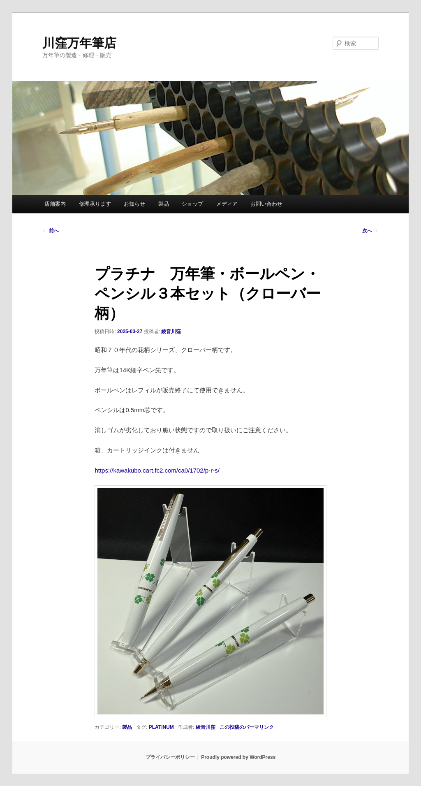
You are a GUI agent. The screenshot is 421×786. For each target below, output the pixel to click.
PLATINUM (161, 727)
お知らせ (134, 204)
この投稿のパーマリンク (247, 727)
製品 (163, 204)
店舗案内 (55, 204)
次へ (370, 231)
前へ (50, 231)
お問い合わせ (266, 204)
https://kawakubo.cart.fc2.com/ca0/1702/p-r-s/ (157, 470)
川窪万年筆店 (79, 43)
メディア (227, 204)
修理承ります (95, 204)
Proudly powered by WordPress (238, 757)
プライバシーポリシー (170, 757)
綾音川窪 (171, 331)
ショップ (192, 204)
